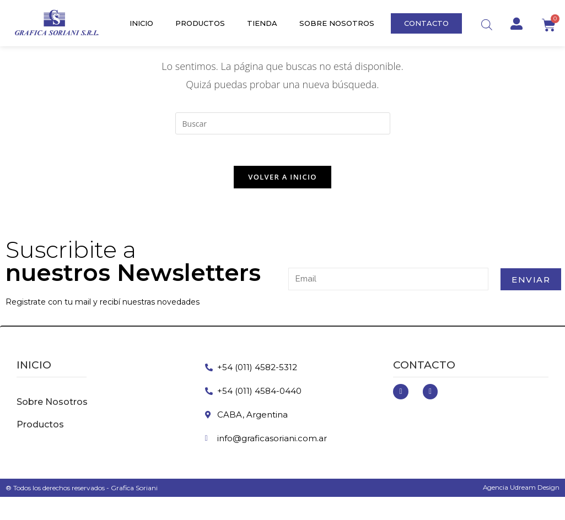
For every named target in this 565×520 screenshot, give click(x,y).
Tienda (262, 23)
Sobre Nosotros (336, 23)
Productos (200, 23)
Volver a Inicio (282, 178)
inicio (34, 366)
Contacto (424, 366)
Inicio (141, 23)
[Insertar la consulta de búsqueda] (282, 123)
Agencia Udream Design (520, 489)
